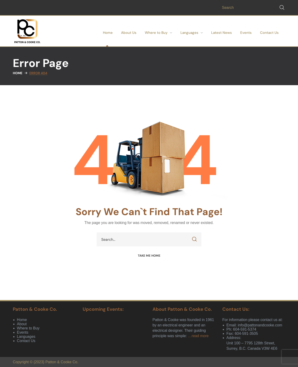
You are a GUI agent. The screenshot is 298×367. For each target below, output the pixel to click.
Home (17, 73)
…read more (198, 336)
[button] (282, 7)
